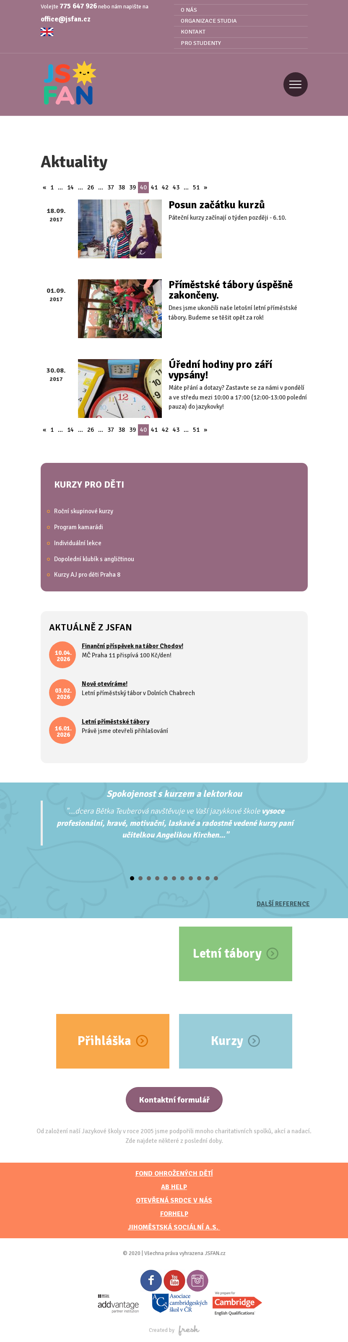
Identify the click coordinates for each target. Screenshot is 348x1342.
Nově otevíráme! (104, 684)
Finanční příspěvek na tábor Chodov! (132, 646)
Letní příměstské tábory (115, 721)
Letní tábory (227, 953)
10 (207, 878)
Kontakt (193, 31)
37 (110, 187)
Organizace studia (209, 20)
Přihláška (104, 1041)
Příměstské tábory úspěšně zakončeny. (231, 289)
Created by (174, 1330)
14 (70, 187)
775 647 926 (78, 6)
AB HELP (174, 1187)
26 (90, 187)
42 (165, 187)
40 (143, 187)
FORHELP (174, 1214)
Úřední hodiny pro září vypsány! (220, 369)
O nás (189, 9)
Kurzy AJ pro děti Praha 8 (87, 574)
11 (216, 878)
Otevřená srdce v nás (174, 1200)
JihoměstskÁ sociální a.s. (174, 1227)
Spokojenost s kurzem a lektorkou (174, 793)
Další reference (283, 904)
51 (196, 187)
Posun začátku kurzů (217, 205)
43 (176, 187)
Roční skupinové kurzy (83, 511)
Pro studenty (201, 43)
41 (154, 187)
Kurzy (227, 1041)
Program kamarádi (78, 527)
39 (132, 187)
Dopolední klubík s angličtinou (94, 559)
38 (121, 187)
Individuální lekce (77, 543)
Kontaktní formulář (174, 1100)
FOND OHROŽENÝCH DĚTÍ (174, 1173)
